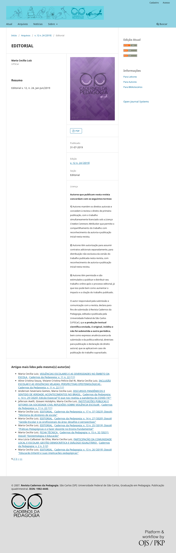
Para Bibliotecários (132, 87)
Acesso (166, 2)
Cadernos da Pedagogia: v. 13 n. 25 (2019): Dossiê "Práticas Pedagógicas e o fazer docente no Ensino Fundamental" (65, 427)
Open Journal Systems (136, 101)
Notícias (38, 24)
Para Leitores (130, 76)
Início (14, 35)
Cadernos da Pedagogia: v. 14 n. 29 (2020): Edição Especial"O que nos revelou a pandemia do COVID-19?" (64, 396)
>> (21, 458)
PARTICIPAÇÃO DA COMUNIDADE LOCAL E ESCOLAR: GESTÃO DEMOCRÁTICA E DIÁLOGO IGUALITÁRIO (65, 441)
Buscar (162, 24)
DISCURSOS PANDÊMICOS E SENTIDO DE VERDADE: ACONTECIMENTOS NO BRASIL (61, 392)
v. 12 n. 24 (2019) (43, 35)
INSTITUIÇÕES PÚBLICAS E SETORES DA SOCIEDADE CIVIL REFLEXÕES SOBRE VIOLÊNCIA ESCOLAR (63, 403)
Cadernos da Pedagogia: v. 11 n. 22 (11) (52, 377)
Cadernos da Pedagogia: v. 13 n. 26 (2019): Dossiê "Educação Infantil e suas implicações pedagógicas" (65, 451)
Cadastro (154, 2)
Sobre (52, 24)
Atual (9, 24)
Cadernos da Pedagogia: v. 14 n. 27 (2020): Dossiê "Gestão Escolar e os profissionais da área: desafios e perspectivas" (65, 420)
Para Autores (130, 81)
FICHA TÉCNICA (49, 432)
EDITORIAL (46, 411)
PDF (77, 130)
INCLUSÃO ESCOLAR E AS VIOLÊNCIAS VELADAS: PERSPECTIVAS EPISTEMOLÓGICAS (64, 382)
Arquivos (23, 24)
